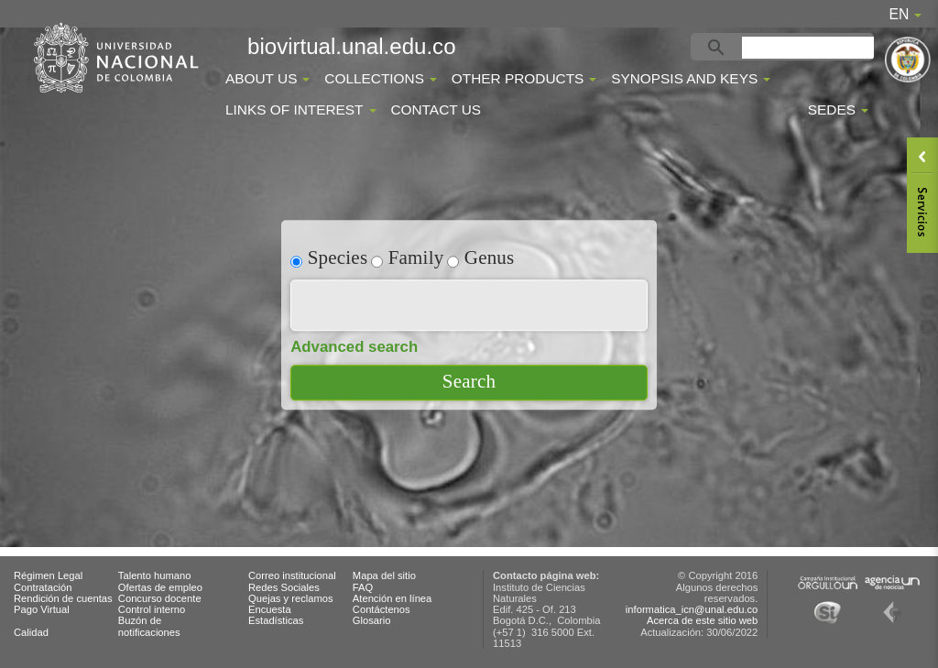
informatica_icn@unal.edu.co (692, 609)
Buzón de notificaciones (149, 626)
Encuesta (269, 609)
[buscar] (810, 48)
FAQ (363, 587)
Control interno (151, 609)
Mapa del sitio (384, 575)
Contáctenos (381, 609)
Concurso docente (160, 598)
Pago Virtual (42, 609)
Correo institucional (292, 575)
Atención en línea (392, 598)
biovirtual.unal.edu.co (351, 46)
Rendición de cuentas (63, 598)
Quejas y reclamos (290, 598)
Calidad (31, 632)
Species (328, 257)
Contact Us (435, 109)
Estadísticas (275, 620)
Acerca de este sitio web (702, 620)
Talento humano (154, 575)
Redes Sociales (284, 587)
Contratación (42, 587)
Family (407, 257)
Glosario (372, 620)
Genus (480, 257)
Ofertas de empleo (160, 587)
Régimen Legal (48, 575)
